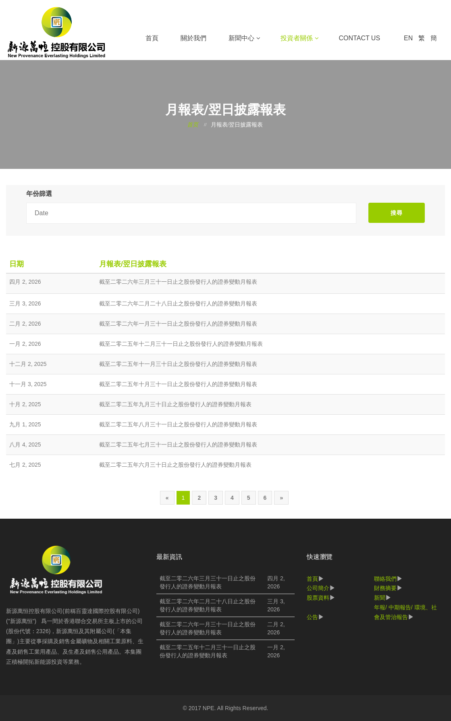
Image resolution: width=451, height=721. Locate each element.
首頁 (151, 38)
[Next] (281, 498)
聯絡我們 (385, 579)
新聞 (379, 597)
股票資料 (318, 597)
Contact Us (359, 38)
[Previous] (167, 498)
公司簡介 (318, 588)
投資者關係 (297, 38)
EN (408, 38)
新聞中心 (241, 38)
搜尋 (397, 213)
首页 (192, 125)
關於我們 (193, 38)
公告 (312, 617)
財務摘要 (385, 588)
